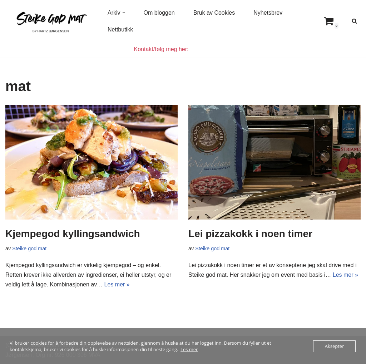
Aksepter (334, 346)
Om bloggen (159, 13)
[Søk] (354, 21)
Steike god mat (29, 248)
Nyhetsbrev (267, 13)
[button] (123, 12)
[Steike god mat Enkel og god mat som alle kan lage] (50, 21)
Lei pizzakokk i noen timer (250, 233)
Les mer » (117, 284)
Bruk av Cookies (214, 13)
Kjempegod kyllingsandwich (72, 233)
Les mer (189, 349)
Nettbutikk (120, 29)
